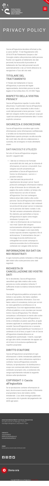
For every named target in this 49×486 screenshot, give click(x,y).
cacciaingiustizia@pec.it (9, 441)
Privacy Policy (34, 480)
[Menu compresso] (45, 9)
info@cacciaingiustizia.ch (9, 440)
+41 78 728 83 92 (6, 438)
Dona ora (13, 470)
